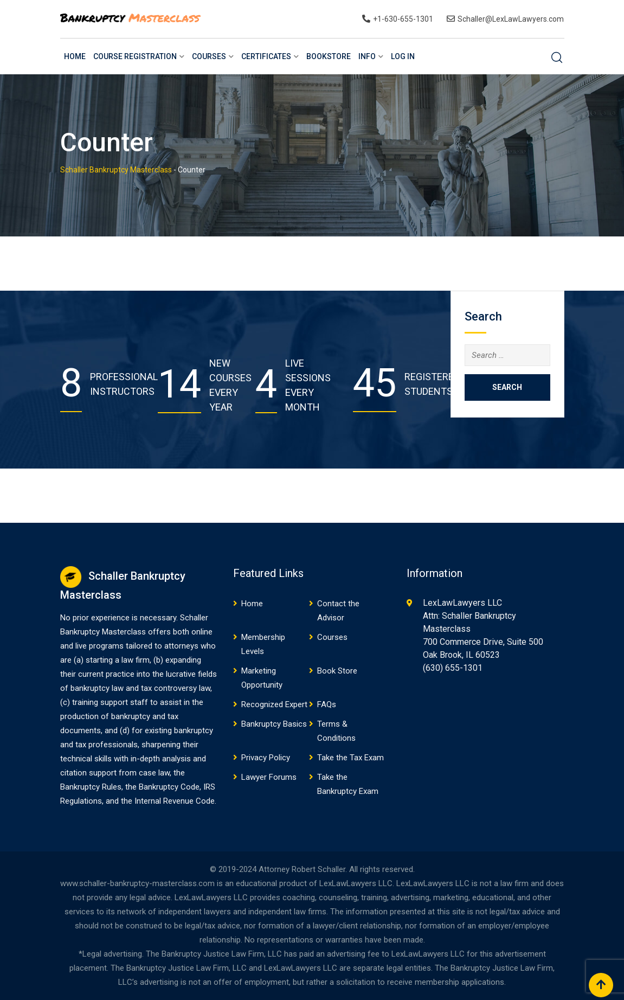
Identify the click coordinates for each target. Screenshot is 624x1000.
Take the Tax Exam (350, 757)
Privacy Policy (265, 757)
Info (367, 56)
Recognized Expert (274, 704)
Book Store (337, 671)
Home (75, 56)
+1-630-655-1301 (403, 19)
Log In (403, 56)
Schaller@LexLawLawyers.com (511, 19)
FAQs (326, 704)
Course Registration (135, 56)
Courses (209, 56)
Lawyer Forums (269, 777)
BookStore (328, 56)
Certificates (266, 56)
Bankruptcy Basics (274, 724)
